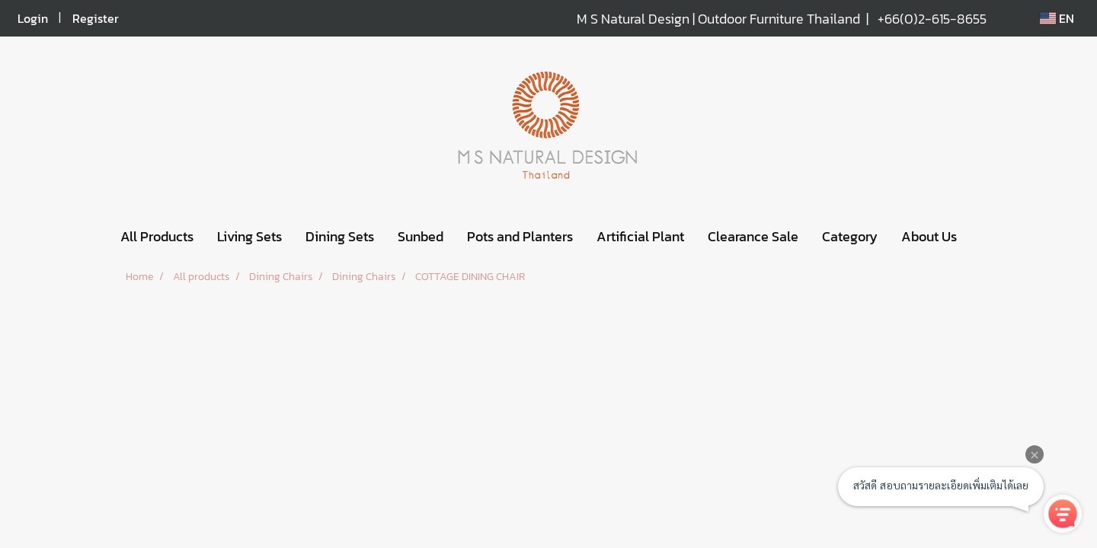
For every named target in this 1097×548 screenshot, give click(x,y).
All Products (156, 236)
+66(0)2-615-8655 (932, 18)
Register (95, 18)
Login (33, 18)
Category (850, 236)
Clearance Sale (753, 236)
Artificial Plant (640, 236)
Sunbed (420, 236)
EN (1057, 18)
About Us (929, 236)
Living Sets (249, 236)
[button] (982, 237)
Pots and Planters (520, 236)
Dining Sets (339, 236)
